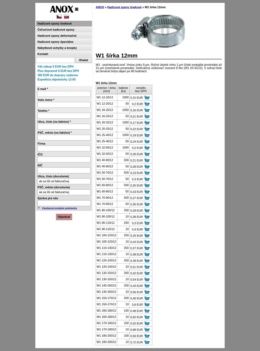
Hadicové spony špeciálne (55, 41)
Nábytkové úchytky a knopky (57, 47)
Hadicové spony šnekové (54, 23)
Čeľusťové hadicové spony (55, 29)
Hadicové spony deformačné (57, 35)
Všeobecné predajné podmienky (59, 208)
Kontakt (42, 54)
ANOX (100, 7)
